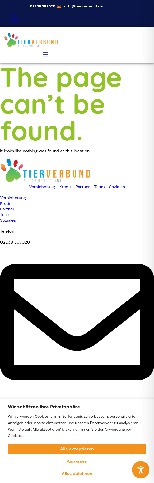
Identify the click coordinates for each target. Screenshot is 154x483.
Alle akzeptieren (77, 449)
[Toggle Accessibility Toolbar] (141, 470)
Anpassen (77, 461)
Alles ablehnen (77, 473)
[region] (77, 441)
